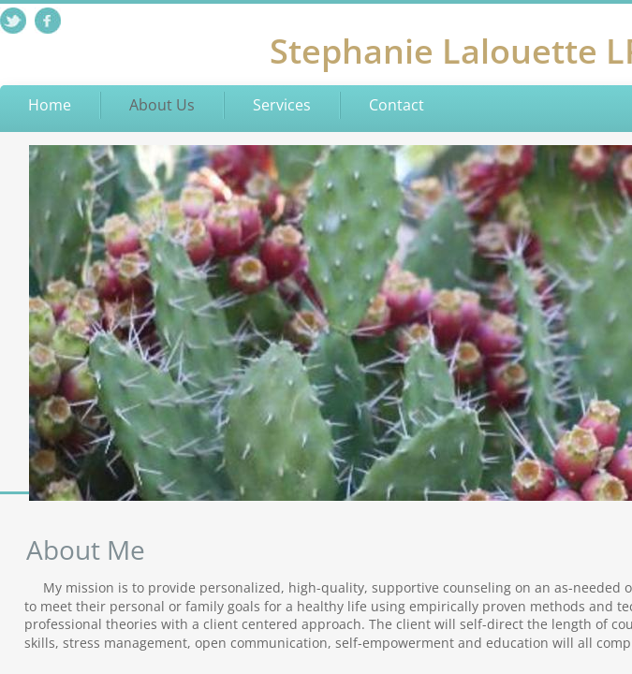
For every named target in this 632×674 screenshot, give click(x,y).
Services (282, 105)
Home (49, 105)
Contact (396, 105)
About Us (162, 105)
